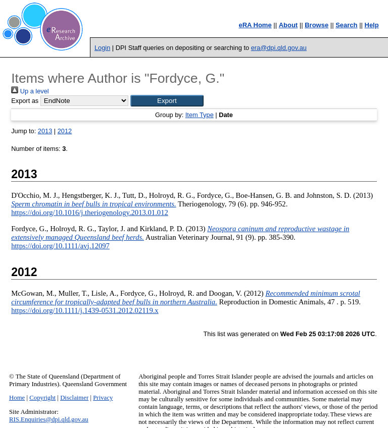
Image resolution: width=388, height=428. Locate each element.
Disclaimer (74, 397)
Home (17, 397)
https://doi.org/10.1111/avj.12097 (60, 246)
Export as (24, 100)
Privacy (103, 397)
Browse (316, 25)
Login (102, 47)
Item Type (199, 115)
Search (346, 25)
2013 (45, 131)
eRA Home (254, 25)
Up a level (29, 91)
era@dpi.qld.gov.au (279, 47)
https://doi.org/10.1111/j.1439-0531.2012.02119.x (85, 310)
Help (372, 25)
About (288, 25)
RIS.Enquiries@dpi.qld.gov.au (48, 419)
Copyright (42, 397)
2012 (65, 131)
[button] (167, 100)
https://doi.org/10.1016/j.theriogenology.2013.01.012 (89, 212)
